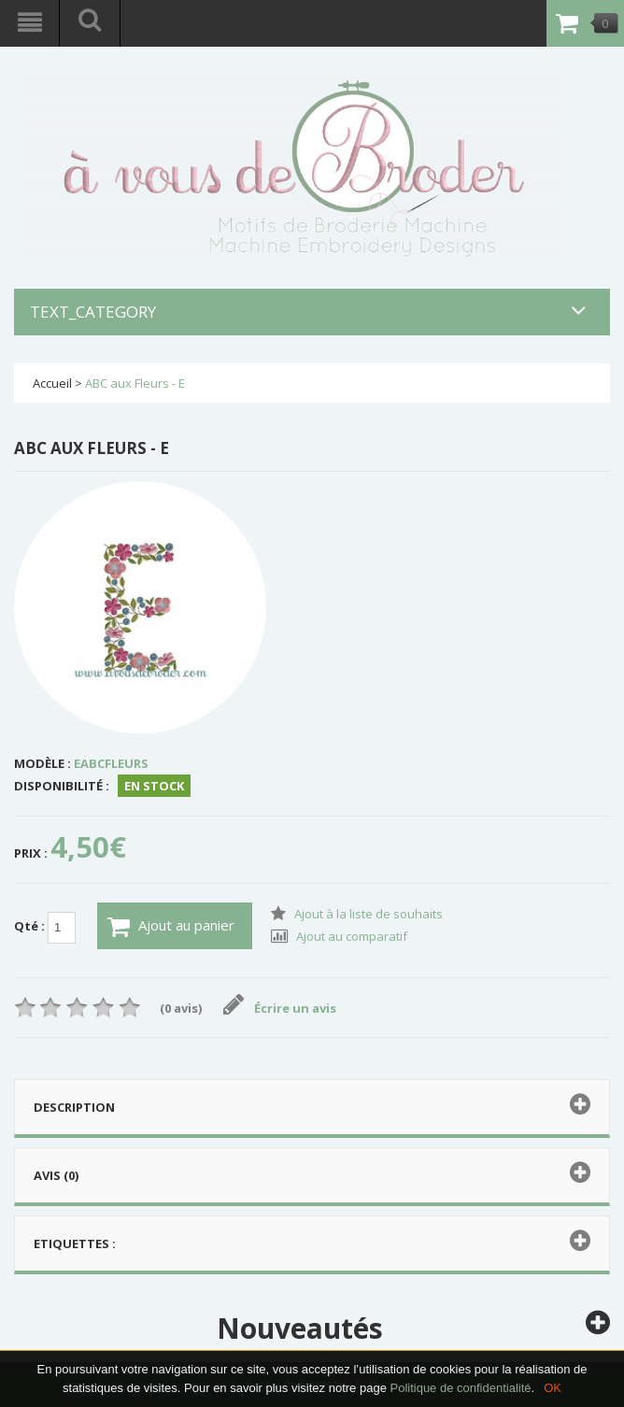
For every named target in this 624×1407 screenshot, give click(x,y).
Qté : (45, 928)
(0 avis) (181, 1008)
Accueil (52, 383)
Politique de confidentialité (460, 1388)
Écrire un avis (279, 1008)
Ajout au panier (170, 927)
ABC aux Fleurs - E (135, 383)
